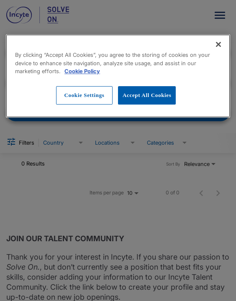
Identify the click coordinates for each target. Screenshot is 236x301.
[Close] (218, 44)
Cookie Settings (84, 95)
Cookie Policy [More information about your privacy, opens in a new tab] (82, 71)
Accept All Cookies (147, 95)
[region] (118, 75)
